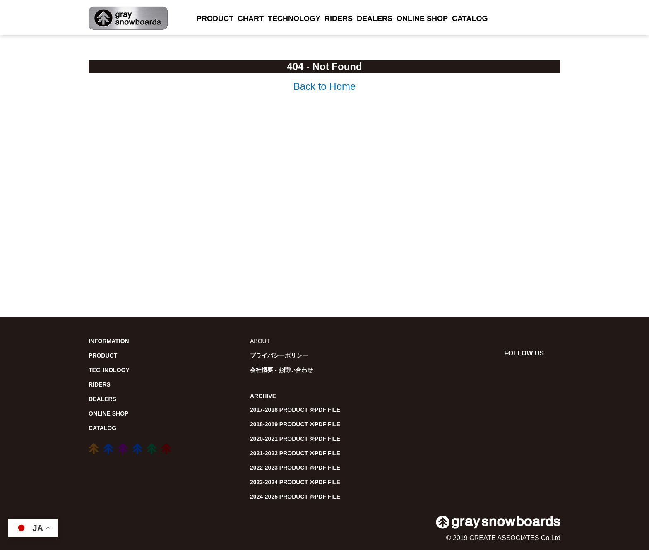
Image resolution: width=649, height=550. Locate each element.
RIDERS (338, 18)
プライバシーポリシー (279, 355)
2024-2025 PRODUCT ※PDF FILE (295, 496)
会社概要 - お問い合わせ (281, 370)
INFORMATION (109, 341)
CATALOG (470, 18)
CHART (251, 18)
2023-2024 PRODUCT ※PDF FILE (295, 482)
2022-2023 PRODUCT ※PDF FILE (295, 467)
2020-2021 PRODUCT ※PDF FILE (295, 438)
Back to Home (324, 86)
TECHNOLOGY (294, 18)
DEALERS (374, 18)
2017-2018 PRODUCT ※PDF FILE (295, 409)
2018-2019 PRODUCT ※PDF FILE (295, 424)
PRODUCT (215, 18)
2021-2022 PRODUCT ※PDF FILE (295, 453)
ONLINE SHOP (422, 18)
